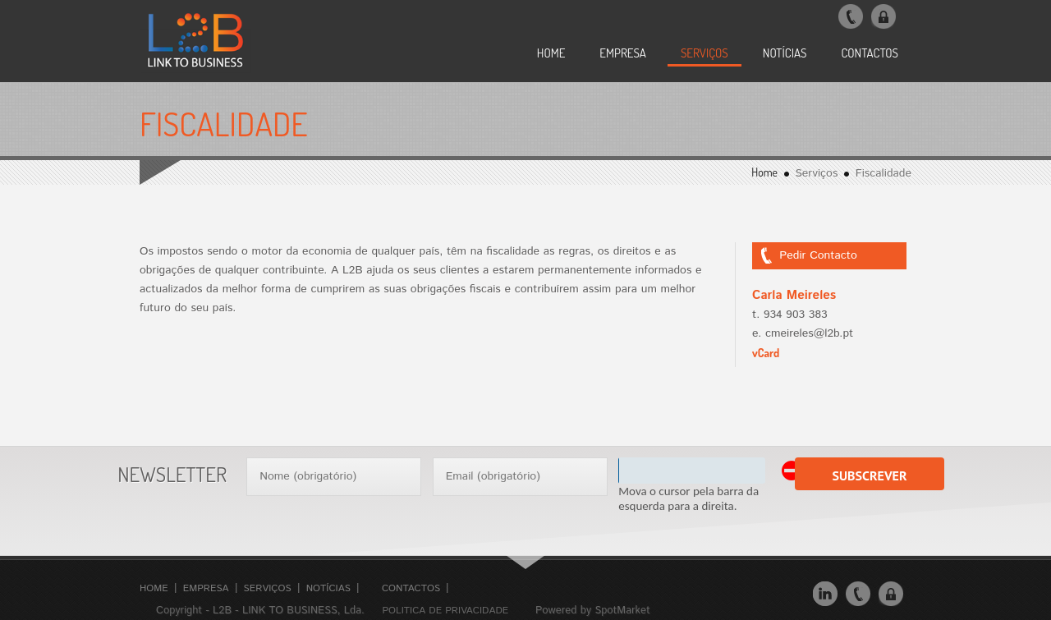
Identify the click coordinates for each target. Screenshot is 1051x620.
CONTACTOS (869, 53)
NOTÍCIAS (785, 53)
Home (551, 53)
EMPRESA (622, 53)
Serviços (267, 588)
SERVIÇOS (704, 53)
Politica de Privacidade (445, 611)
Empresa (206, 588)
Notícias (328, 588)
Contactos (411, 588)
